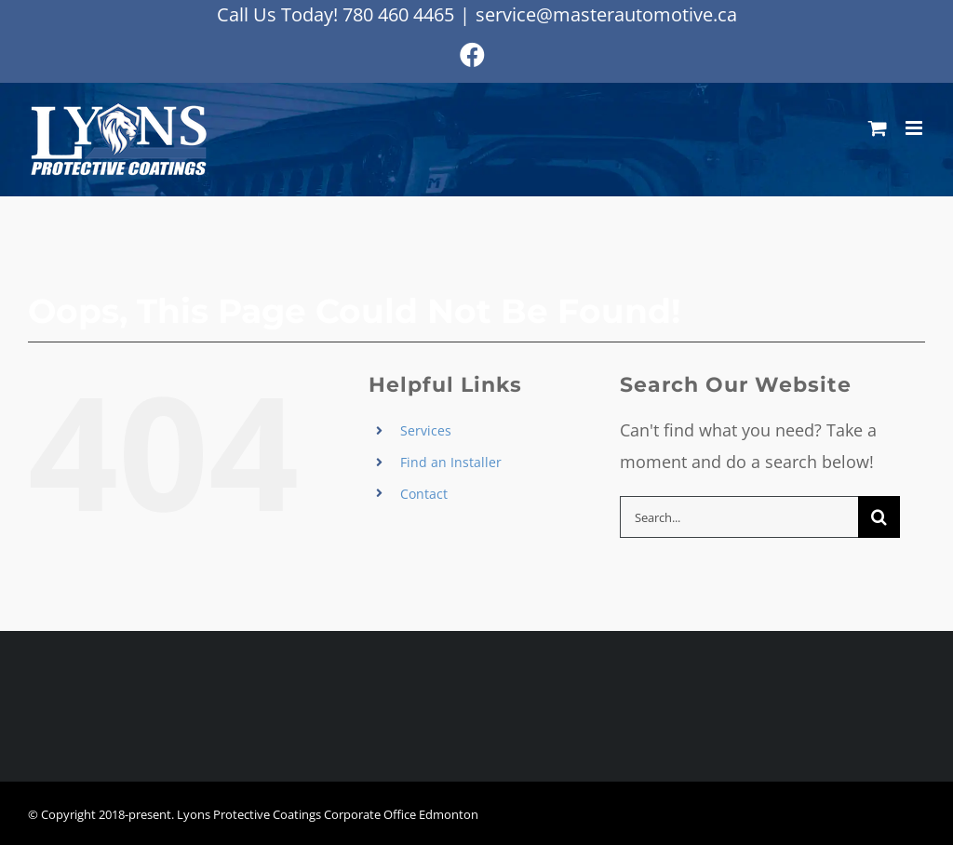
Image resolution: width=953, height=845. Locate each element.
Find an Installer (451, 462)
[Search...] (739, 517)
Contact (424, 494)
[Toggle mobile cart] (877, 128)
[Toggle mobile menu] (915, 128)
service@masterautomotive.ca (606, 14)
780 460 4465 (398, 14)
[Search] (879, 517)
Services (425, 430)
